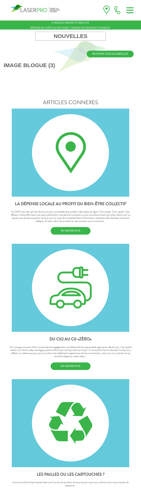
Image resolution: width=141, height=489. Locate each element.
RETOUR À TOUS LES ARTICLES (110, 54)
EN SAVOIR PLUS (70, 231)
